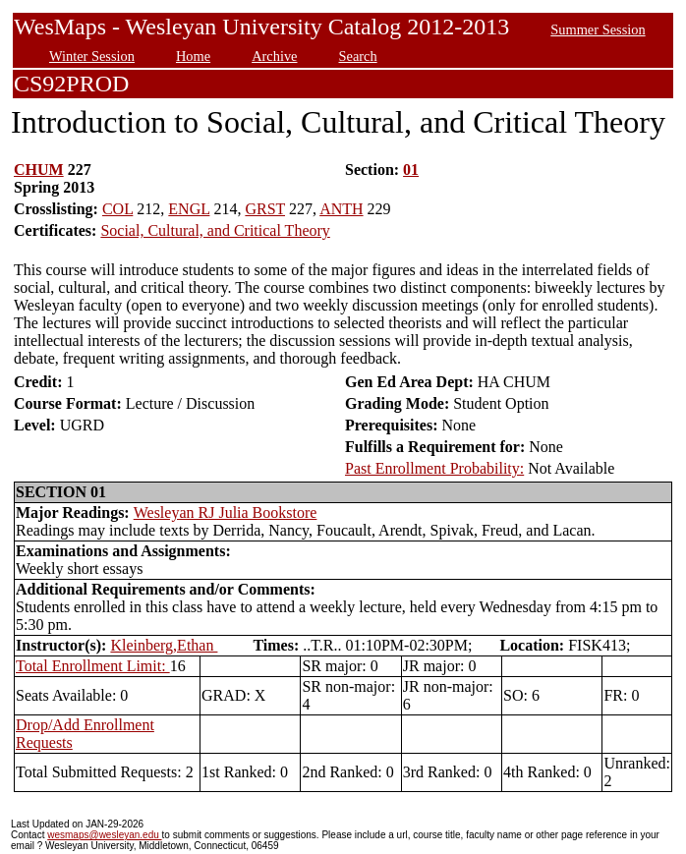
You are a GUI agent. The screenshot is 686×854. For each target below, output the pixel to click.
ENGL (188, 208)
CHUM (39, 169)
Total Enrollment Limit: (93, 665)
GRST (265, 208)
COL (117, 208)
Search (358, 56)
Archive (274, 56)
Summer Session (597, 29)
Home (193, 56)
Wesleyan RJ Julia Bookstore (225, 512)
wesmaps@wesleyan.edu (104, 834)
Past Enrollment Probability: (434, 468)
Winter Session (92, 56)
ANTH (341, 208)
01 (411, 169)
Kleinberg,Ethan (163, 645)
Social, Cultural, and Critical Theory (214, 230)
